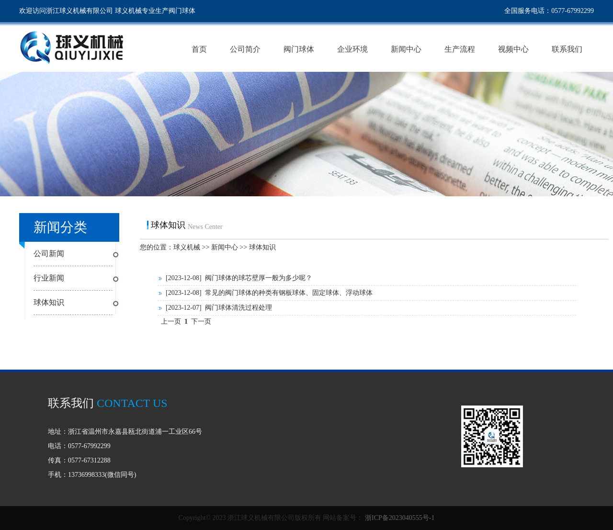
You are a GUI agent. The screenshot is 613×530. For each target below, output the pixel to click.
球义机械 (186, 247)
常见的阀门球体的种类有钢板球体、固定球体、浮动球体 (289, 292)
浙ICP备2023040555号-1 (398, 517)
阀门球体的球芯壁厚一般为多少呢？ (258, 278)
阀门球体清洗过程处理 (238, 307)
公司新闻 (49, 253)
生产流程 (459, 49)
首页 (199, 49)
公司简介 (245, 49)
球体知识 (49, 302)
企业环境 (352, 49)
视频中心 (513, 49)
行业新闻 (49, 278)
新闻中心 (406, 49)
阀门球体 (299, 49)
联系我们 (567, 49)
